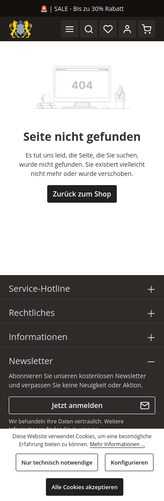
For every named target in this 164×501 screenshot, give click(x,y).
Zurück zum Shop (82, 194)
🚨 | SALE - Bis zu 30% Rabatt (82, 8)
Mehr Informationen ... (117, 444)
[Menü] (69, 29)
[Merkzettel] (108, 29)
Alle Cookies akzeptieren (85, 487)
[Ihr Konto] (127, 29)
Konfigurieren (129, 462)
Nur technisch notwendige (57, 462)
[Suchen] (89, 29)
